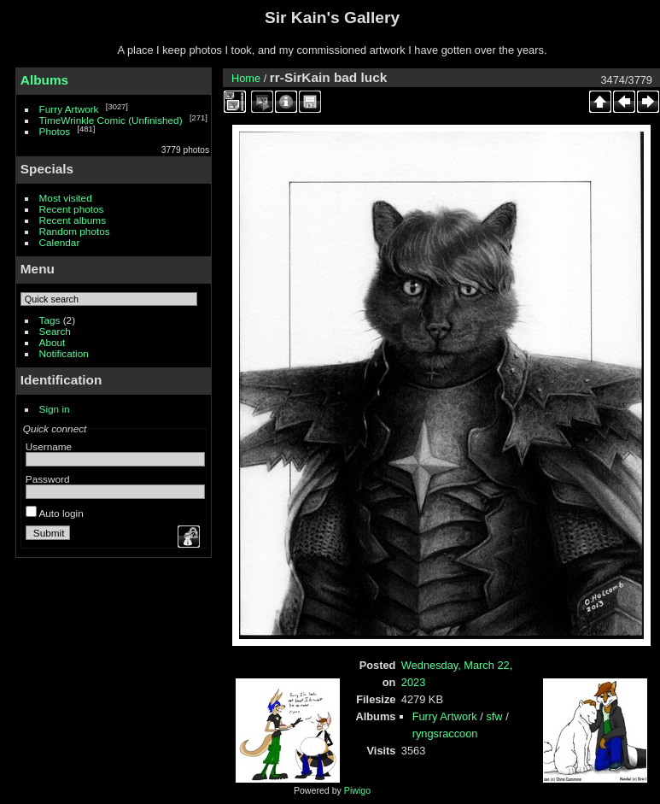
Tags (50, 320)
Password (48, 478)
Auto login (55, 513)
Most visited (65, 197)
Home (245, 78)
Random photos (74, 231)
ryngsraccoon (445, 733)
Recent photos (71, 208)
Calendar (59, 242)
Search (55, 331)
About (52, 342)
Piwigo (357, 790)
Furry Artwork (69, 108)
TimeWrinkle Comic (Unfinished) (111, 120)
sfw (494, 716)
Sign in (54, 408)
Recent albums (72, 220)
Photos (55, 131)
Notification (64, 353)
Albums (44, 80)
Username (49, 446)
